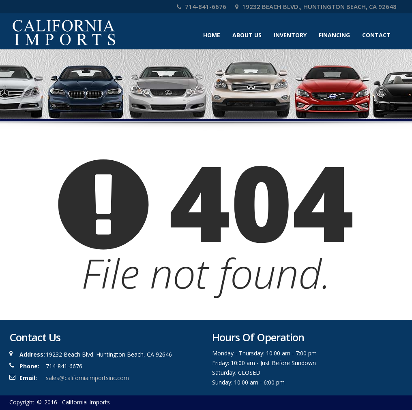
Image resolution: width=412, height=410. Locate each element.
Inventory (290, 35)
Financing (334, 35)
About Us (247, 35)
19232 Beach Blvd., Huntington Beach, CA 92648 (316, 6)
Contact (376, 35)
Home (211, 35)
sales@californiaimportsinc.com (87, 378)
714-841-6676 (201, 6)
